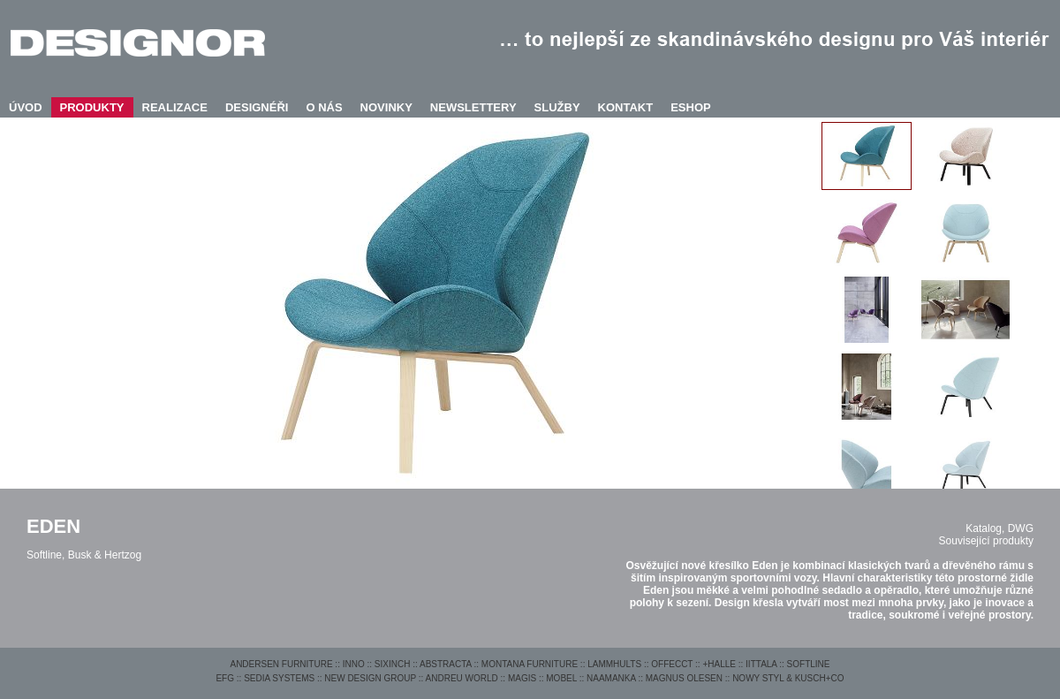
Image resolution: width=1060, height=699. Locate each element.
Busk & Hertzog (104, 555)
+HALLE (719, 664)
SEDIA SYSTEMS (279, 678)
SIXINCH (393, 664)
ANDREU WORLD (462, 678)
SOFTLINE (808, 664)
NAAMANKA (611, 678)
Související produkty (986, 541)
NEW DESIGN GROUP (370, 678)
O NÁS (324, 107)
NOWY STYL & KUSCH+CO (788, 678)
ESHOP (690, 107)
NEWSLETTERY (473, 107)
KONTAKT (626, 107)
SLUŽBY (557, 107)
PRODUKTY (92, 107)
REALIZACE (175, 107)
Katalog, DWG (999, 528)
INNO (354, 664)
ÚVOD (25, 107)
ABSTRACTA (446, 664)
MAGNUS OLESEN (684, 678)
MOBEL (561, 678)
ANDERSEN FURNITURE (281, 664)
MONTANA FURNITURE (529, 664)
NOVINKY (386, 107)
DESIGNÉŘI (257, 107)
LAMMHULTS (614, 664)
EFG (225, 678)
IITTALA (761, 664)
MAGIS (522, 678)
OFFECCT (672, 664)
